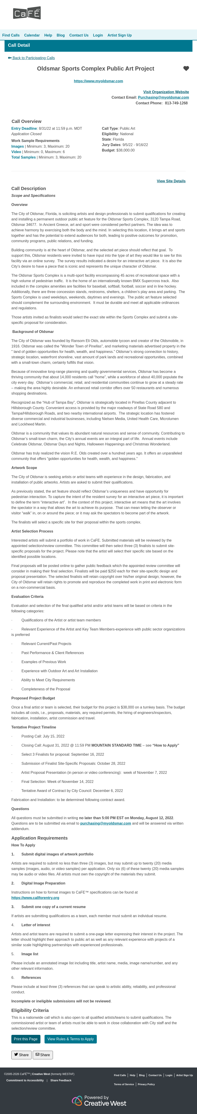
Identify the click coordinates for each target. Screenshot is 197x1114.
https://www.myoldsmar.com (98, 81)
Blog (61, 35)
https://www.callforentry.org (35, 898)
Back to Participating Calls (31, 58)
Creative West (41, 1074)
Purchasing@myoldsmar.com (163, 97)
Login (98, 35)
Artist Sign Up (119, 35)
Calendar (32, 35)
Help (48, 35)
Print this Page (25, 1039)
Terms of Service (124, 1084)
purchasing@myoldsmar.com (105, 823)
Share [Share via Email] (43, 1055)
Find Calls (11, 35)
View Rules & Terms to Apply (70, 1039)
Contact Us (78, 35)
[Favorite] (186, 68)
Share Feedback (60, 1080)
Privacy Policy (146, 1084)
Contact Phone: (149, 103)
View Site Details (171, 181)
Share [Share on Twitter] (21, 1055)
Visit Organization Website (166, 92)
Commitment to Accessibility (25, 1080)
